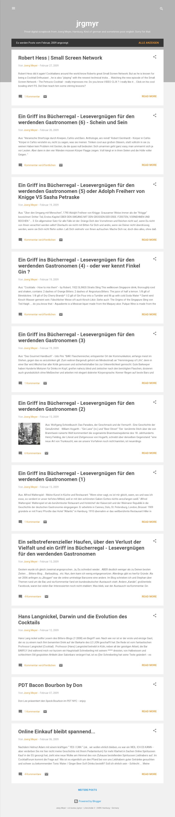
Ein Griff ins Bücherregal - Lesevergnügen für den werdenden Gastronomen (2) (76, 406)
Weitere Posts (87, 790)
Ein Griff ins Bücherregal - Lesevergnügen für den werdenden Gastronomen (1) (76, 476)
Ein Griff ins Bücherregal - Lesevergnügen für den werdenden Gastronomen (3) (76, 337)
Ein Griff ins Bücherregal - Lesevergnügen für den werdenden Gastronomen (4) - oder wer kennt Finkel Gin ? (79, 266)
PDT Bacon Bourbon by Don (50, 685)
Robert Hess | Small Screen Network (60, 58)
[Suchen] (161, 9)
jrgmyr (87, 23)
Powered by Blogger (87, 801)
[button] (155, 57)
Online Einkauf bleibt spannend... (56, 731)
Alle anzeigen (149, 42)
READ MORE (149, 96)
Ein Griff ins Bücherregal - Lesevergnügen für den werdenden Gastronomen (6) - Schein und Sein (76, 119)
